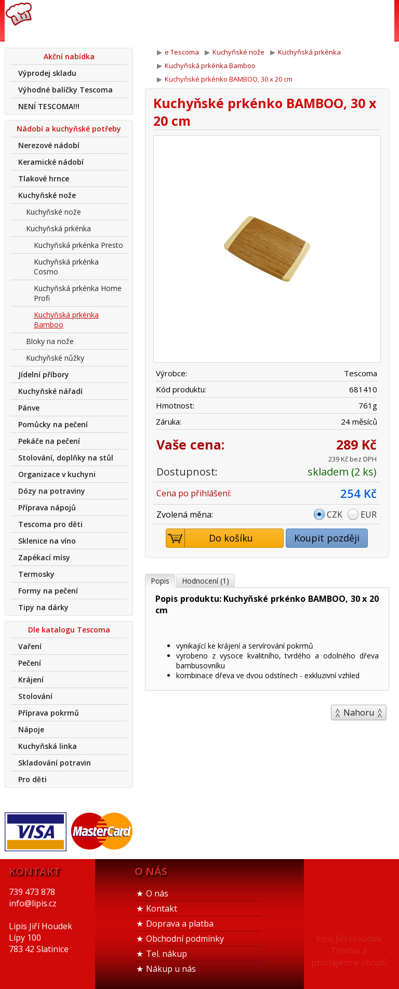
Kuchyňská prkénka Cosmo (66, 266)
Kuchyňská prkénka (58, 228)
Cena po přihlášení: (193, 493)
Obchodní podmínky (185, 938)
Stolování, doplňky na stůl (65, 458)
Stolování (35, 696)
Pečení (29, 663)
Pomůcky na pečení (53, 424)
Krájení (31, 679)
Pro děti (32, 779)
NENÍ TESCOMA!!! (48, 106)
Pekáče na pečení (49, 441)
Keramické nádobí (51, 162)
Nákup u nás (171, 968)
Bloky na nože (50, 341)
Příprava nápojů (47, 507)
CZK (334, 514)
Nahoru (358, 712)
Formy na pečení (48, 591)
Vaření (30, 646)
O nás (157, 893)
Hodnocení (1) (205, 581)
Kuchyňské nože (47, 195)
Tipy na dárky (43, 607)
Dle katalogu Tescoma (69, 630)
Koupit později (327, 538)
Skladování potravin (54, 763)
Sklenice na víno (47, 541)
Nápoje (31, 729)
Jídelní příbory (43, 374)
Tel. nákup (166, 953)
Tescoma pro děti (50, 524)
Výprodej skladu (47, 73)
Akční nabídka (69, 56)
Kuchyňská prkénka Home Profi (78, 293)
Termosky (36, 574)
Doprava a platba (180, 923)
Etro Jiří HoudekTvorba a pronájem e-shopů (349, 950)
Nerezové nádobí (48, 145)
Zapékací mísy (44, 557)
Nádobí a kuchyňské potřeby (69, 129)
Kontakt (161, 908)
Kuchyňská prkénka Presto (78, 245)
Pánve (28, 408)
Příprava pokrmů (48, 713)
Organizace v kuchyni (57, 474)
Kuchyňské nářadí (50, 391)
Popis (160, 581)
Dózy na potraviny (51, 491)
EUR (369, 514)
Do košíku (210, 538)
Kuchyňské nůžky (55, 358)
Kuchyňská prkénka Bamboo (66, 319)
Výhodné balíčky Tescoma (65, 90)
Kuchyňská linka (47, 746)
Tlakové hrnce (43, 178)
